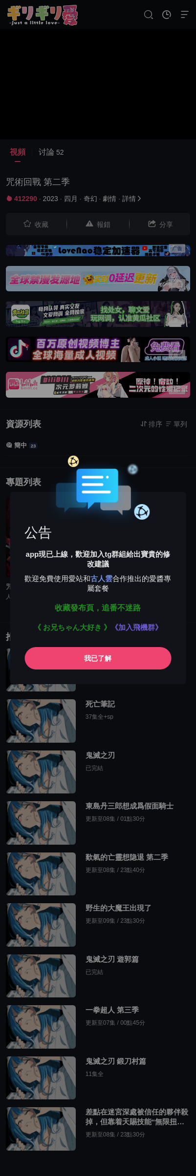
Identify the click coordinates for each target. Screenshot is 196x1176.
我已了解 (97, 658)
